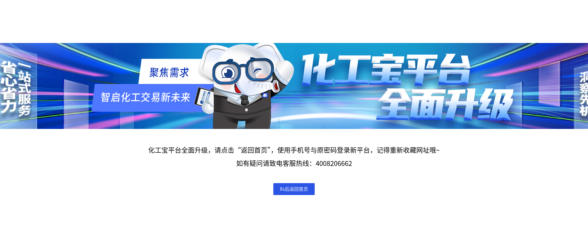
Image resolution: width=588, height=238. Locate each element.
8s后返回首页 (294, 189)
